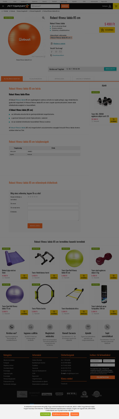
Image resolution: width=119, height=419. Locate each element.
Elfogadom (45, 414)
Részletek (74, 414)
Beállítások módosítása (60, 414)
